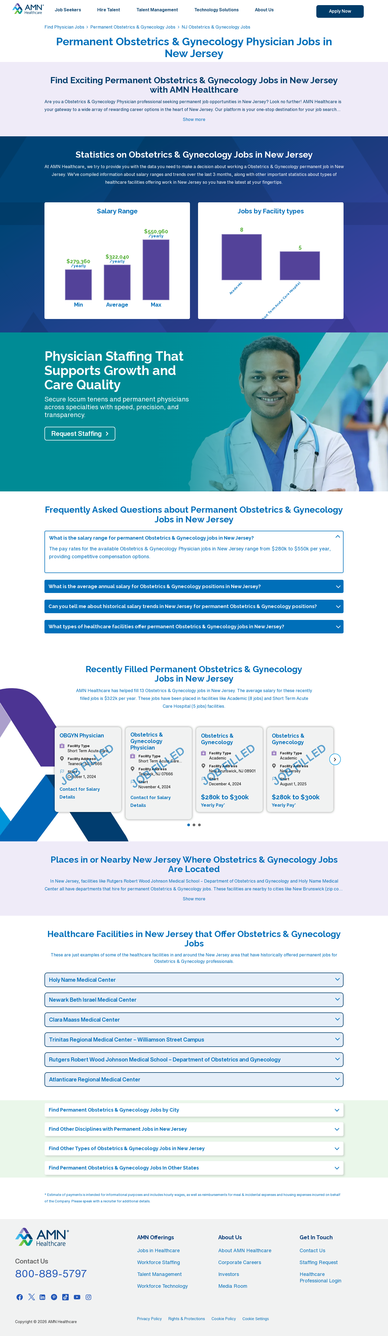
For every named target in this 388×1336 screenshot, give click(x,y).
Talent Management (157, 10)
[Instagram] (88, 1297)
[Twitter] (31, 1297)
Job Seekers (68, 10)
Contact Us (312, 1250)
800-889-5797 (51, 1273)
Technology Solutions (216, 10)
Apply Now (340, 11)
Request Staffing (76, 433)
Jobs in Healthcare (158, 1250)
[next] (335, 759)
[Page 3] (199, 825)
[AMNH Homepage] (28, 8)
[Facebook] (19, 1297)
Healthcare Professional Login (320, 1277)
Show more (194, 119)
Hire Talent (108, 10)
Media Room (232, 1285)
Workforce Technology (162, 1285)
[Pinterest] (54, 1297)
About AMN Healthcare (244, 1250)
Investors (228, 1274)
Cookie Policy (224, 1319)
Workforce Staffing (158, 1262)
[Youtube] (77, 1297)
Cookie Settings (255, 1319)
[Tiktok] (65, 1297)
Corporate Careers (239, 1262)
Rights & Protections (186, 1319)
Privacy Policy (149, 1319)
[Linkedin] (42, 1297)
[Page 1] (188, 825)
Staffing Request (319, 1262)
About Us (264, 10)
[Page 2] (194, 825)
